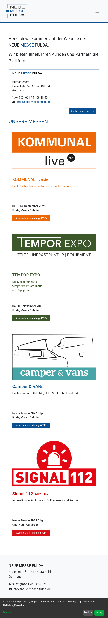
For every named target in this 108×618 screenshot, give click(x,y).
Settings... (8, 612)
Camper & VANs (28, 386)
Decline (88, 612)
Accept (99, 612)
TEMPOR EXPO (26, 275)
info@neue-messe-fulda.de (34, 102)
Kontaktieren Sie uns (82, 111)
